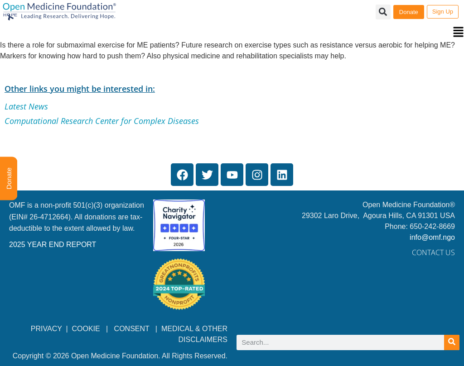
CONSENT (132, 329)
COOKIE (87, 329)
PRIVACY (46, 329)
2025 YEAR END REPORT (52, 244)
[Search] (451, 342)
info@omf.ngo (432, 237)
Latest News (26, 106)
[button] (232, 33)
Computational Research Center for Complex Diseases (102, 120)
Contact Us (433, 252)
